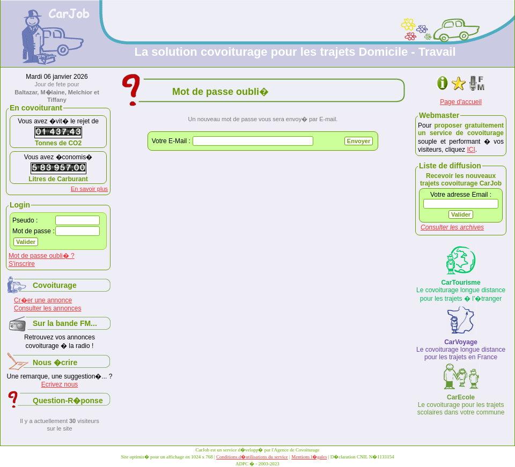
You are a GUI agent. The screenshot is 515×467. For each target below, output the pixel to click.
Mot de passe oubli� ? (42, 256)
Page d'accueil (461, 102)
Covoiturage (55, 285)
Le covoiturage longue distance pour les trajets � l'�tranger (460, 290)
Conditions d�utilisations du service (252, 456)
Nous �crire (55, 362)
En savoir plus (89, 189)
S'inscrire (22, 264)
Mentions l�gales (309, 456)
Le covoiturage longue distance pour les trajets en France (460, 349)
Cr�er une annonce (43, 300)
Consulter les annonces (47, 308)
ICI (471, 149)
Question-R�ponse (68, 400)
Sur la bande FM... (65, 323)
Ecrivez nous (59, 384)
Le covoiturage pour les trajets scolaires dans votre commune (461, 405)
